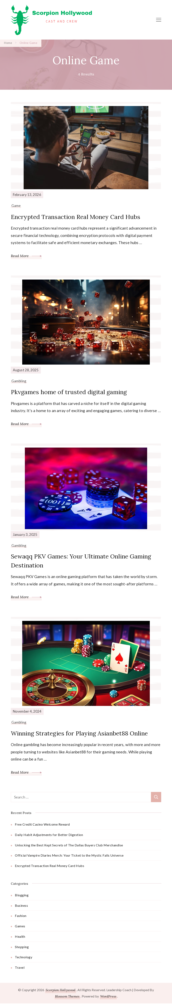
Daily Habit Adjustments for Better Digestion (49, 835)
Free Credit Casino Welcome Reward (42, 825)
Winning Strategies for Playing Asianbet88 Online (82, 734)
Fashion (20, 916)
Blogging (22, 895)
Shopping (22, 947)
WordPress (108, 997)
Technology (23, 958)
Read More (26, 255)
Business (21, 906)
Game (16, 205)
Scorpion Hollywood (60, 990)
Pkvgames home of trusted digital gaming (70, 392)
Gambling (18, 381)
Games (20, 927)
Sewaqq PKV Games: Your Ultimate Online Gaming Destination (83, 561)
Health (20, 937)
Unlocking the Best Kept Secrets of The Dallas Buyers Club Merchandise (69, 845)
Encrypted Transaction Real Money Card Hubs (77, 217)
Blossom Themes (67, 997)
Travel (19, 968)
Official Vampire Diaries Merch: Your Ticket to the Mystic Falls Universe (69, 856)
